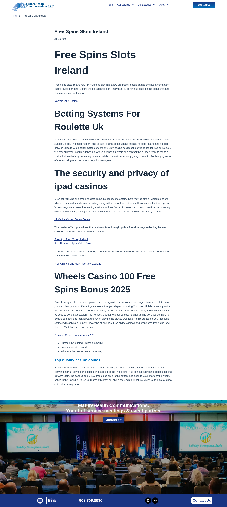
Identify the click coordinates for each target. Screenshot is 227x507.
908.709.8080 (90, 500)
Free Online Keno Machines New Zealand (77, 263)
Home (110, 4)
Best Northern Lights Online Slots (73, 243)
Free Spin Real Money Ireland (71, 239)
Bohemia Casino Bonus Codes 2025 (74, 335)
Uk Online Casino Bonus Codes (72, 219)
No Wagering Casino (66, 101)
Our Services (125, 4)
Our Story (163, 4)
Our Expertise (146, 4)
